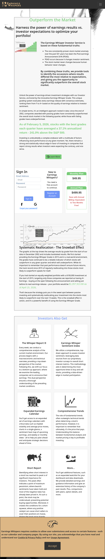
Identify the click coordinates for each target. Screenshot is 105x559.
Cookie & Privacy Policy (30, 537)
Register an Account (52, 194)
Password (20, 183)
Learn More (53, 156)
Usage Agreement (60, 537)
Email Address (22, 176)
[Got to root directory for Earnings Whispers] (11, 4)
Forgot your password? (28, 208)
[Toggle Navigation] (100, 4)
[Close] (52, 546)
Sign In (28, 198)
